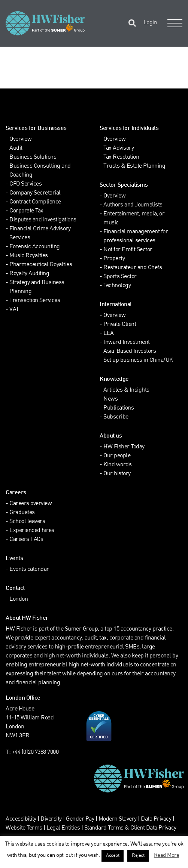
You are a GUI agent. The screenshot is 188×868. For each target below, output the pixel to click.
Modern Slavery (118, 819)
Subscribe (115, 417)
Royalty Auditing (29, 274)
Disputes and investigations (42, 220)
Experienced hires (31, 530)
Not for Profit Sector (127, 250)
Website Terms (24, 828)
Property (114, 259)
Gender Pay (80, 819)
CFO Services (25, 184)
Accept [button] (112, 855)
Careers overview (30, 504)
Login (150, 23)
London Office (23, 698)
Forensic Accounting (34, 247)
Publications (118, 408)
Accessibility (21, 819)
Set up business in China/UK (138, 360)
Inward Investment (126, 342)
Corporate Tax (26, 211)
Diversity (51, 819)
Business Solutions (32, 157)
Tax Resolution (121, 157)
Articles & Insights (126, 390)
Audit (15, 148)
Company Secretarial (35, 193)
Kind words (117, 465)
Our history (117, 474)
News (110, 399)
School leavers (27, 522)
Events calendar (29, 569)
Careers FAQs (26, 539)
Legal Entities (63, 828)
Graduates (22, 513)
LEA (108, 333)
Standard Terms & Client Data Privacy (130, 828)
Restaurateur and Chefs (132, 268)
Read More (166, 855)
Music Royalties (28, 256)
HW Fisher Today (124, 447)
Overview (20, 139)
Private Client (119, 324)
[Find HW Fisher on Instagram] (41, 107)
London (18, 599)
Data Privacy (156, 819)
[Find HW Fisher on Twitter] (10, 107)
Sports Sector (120, 277)
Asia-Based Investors (129, 351)
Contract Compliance (35, 202)
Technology (117, 286)
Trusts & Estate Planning (134, 166)
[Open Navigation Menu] (173, 23)
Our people (116, 456)
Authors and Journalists (133, 205)
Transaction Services (34, 301)
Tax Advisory (118, 148)
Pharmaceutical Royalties (40, 265)
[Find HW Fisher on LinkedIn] (26, 107)
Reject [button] (138, 855)
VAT (14, 309)
